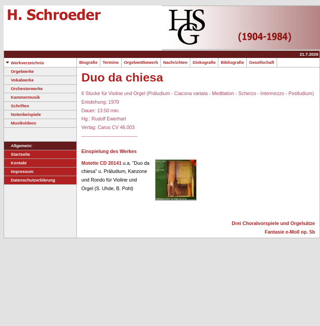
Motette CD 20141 (101, 163)
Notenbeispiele (22, 114)
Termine (110, 62)
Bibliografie (232, 62)
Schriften (16, 106)
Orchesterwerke (23, 88)
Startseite (17, 154)
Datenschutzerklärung (29, 180)
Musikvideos (20, 123)
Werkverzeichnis (24, 63)
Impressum (18, 171)
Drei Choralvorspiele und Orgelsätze (273, 223)
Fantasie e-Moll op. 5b (290, 232)
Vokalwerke (19, 80)
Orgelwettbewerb (141, 62)
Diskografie (204, 62)
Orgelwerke (19, 71)
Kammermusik (22, 97)
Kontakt (15, 163)
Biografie (88, 62)
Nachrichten (175, 62)
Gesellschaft (262, 62)
